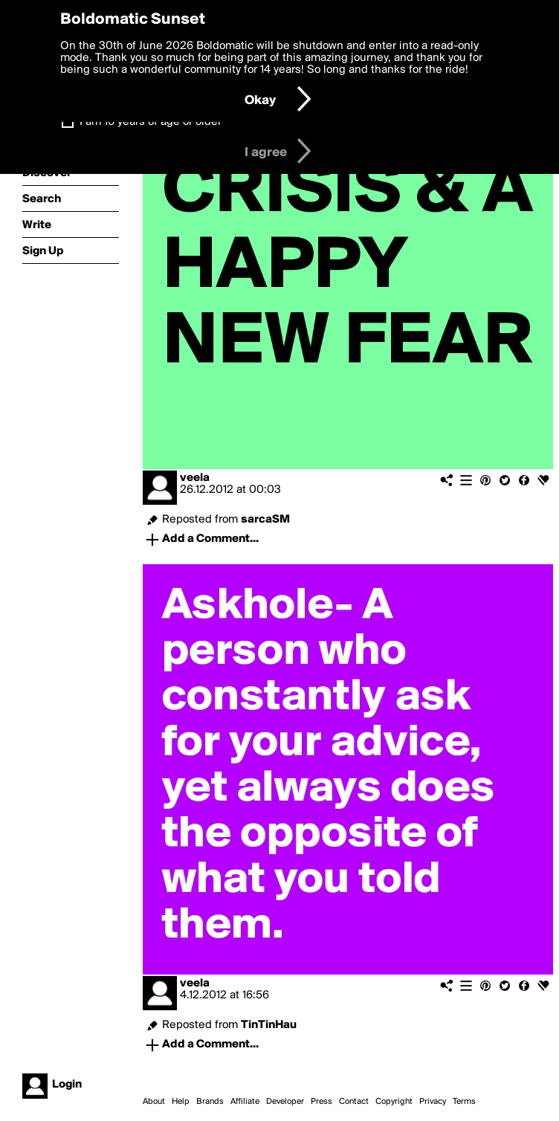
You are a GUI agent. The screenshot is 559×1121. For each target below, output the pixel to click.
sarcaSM (265, 520)
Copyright (394, 1101)
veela (195, 478)
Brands (210, 1101)
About (154, 1101)
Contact (354, 1101)
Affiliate (244, 1101)
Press (321, 1101)
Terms (464, 1101)
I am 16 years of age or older (151, 122)
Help (181, 1101)
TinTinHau (269, 1025)
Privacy (432, 1101)
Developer (285, 1101)
